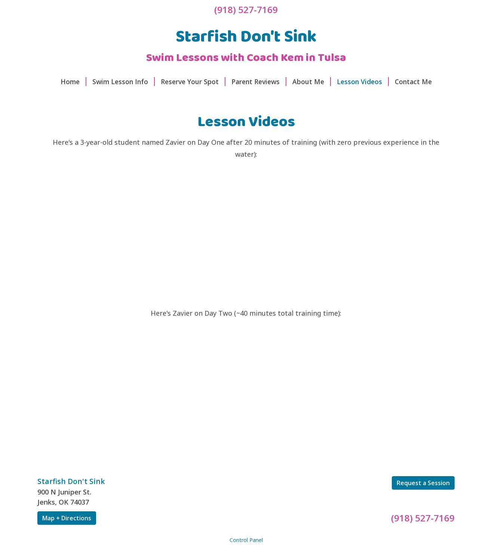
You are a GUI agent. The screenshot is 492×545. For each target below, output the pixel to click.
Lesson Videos (363, 81)
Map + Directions (66, 518)
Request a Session (423, 483)
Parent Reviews (258, 81)
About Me (311, 81)
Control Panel (246, 540)
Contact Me (413, 81)
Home (73, 81)
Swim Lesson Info (123, 81)
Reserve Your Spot (193, 81)
